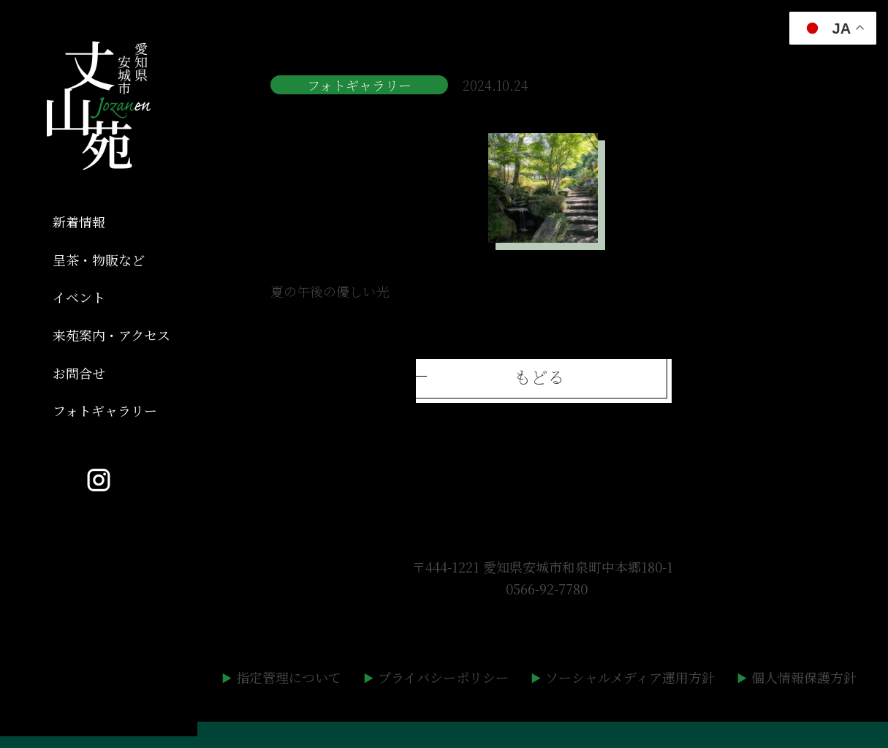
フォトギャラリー (105, 410)
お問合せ (79, 372)
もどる (539, 376)
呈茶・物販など (99, 259)
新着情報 (79, 221)
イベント (79, 296)
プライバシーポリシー (443, 677)
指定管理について (288, 677)
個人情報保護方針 (804, 677)
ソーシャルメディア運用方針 (630, 677)
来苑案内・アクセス (111, 334)
